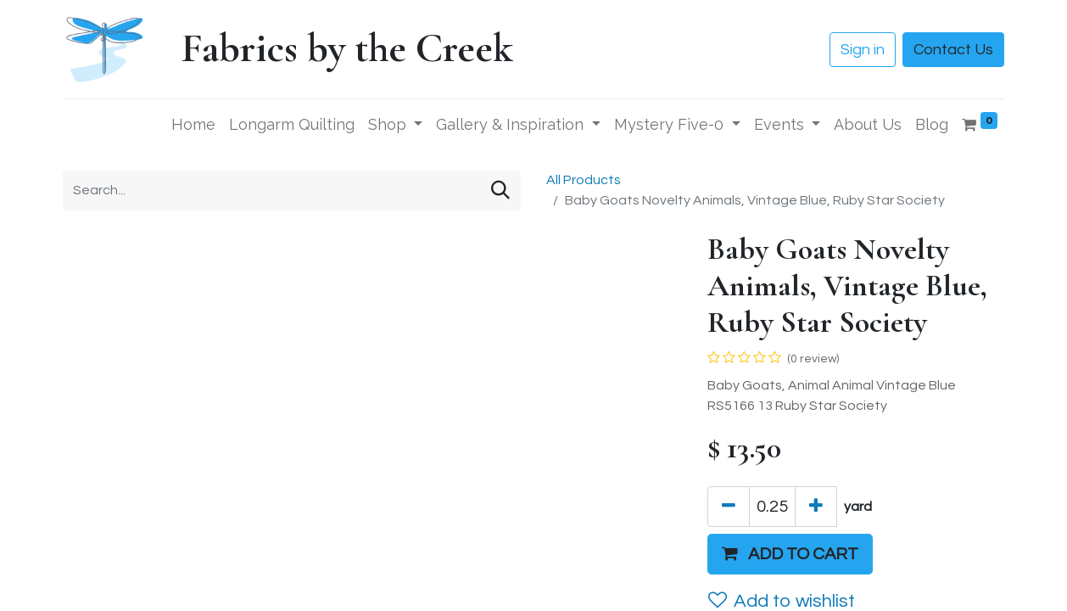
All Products (583, 180)
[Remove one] (728, 506)
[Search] (500, 190)
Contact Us (953, 50)
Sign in (863, 50)
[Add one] (816, 506)
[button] (790, 554)
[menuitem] (193, 124)
